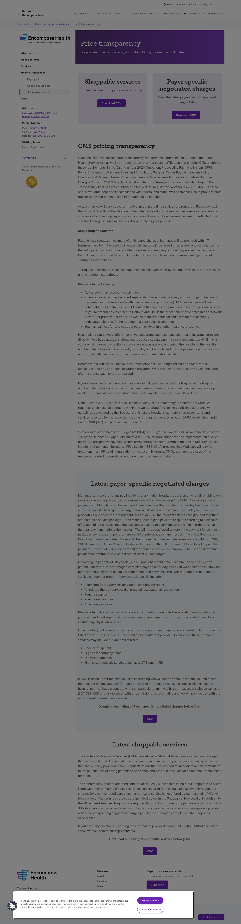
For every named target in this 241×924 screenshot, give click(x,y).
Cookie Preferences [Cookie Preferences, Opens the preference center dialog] (150, 909)
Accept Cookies (150, 900)
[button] (12, 905)
